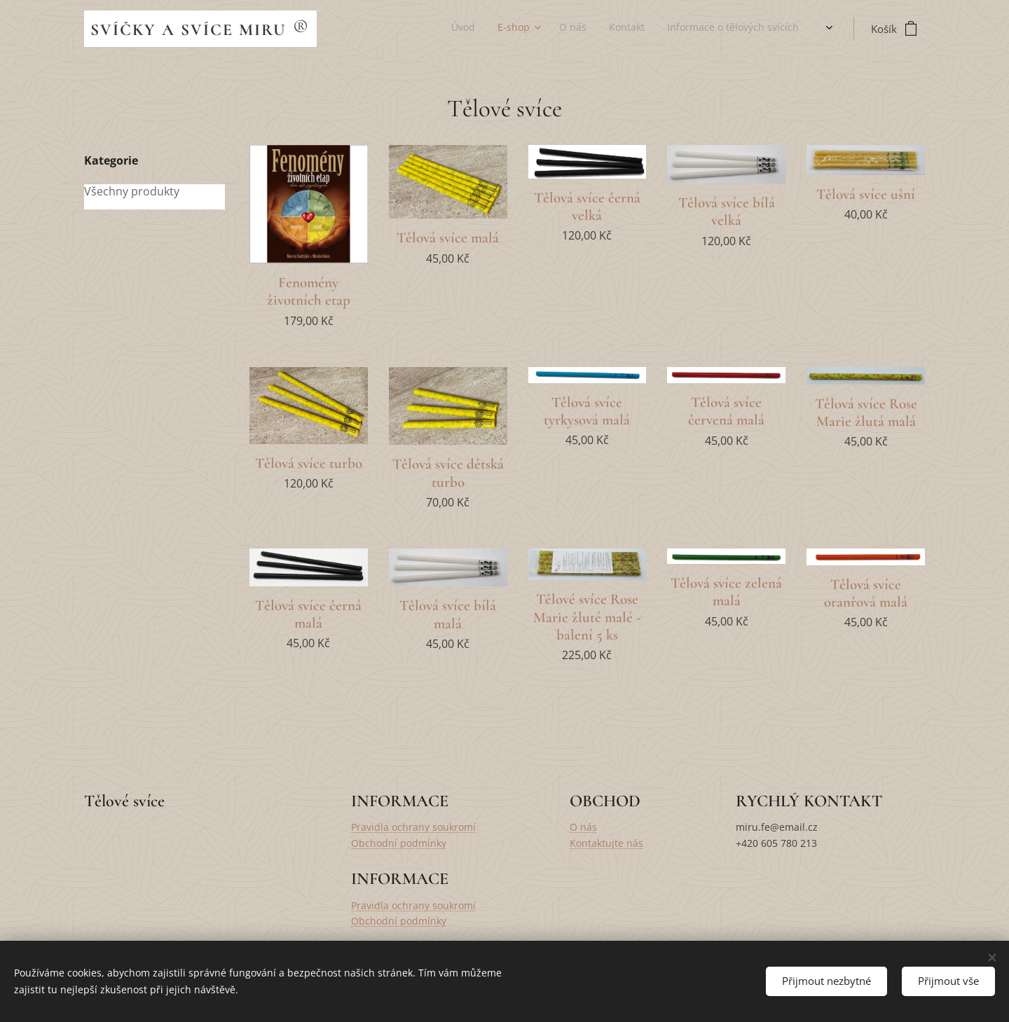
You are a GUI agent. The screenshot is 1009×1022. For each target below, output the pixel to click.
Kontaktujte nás (606, 843)
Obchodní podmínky (398, 843)
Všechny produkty (131, 191)
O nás (583, 827)
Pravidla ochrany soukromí (413, 827)
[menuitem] (668, 28)
